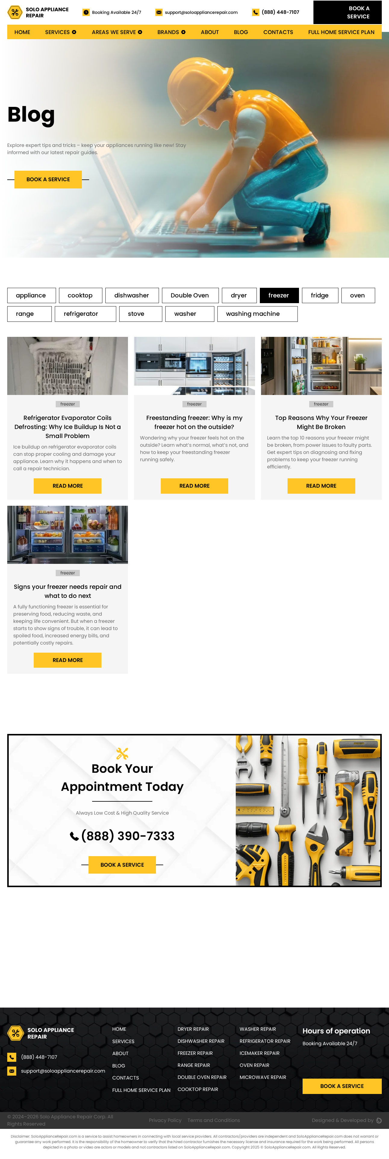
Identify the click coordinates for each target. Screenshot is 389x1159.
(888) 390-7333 (128, 837)
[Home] (37, 12)
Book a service (48, 179)
